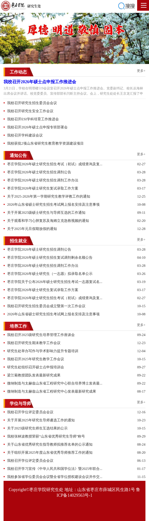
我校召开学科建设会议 (25, 135)
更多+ (141, 71)
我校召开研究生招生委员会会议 (32, 103)
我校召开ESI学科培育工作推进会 (33, 119)
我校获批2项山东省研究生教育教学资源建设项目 (45, 143)
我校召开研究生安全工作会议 (30, 111)
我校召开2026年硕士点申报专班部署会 (37, 127)
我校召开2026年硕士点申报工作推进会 (40, 81)
